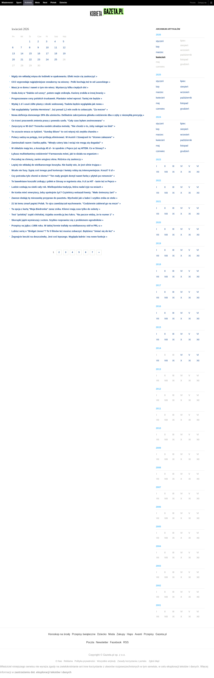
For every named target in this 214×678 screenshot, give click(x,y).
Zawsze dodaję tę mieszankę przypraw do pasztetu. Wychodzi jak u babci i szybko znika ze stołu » (64, 198)
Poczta (192, 3)
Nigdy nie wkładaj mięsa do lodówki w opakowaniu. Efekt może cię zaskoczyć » (54, 76)
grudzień (184, 108)
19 (64, 53)
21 (22, 59)
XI (189, 172)
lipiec (182, 81)
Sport (18, 2)
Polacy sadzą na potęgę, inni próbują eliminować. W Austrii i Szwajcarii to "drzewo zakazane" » (63, 137)
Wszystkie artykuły (106, 661)
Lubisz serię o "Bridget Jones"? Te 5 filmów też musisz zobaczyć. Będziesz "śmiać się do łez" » (63, 231)
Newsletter (102, 642)
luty (157, 46)
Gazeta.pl (161, 634)
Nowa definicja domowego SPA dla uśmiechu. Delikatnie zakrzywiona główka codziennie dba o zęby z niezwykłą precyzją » (78, 115)
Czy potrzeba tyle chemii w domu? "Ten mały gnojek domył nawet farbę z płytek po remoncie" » (63, 176)
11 (55, 47)
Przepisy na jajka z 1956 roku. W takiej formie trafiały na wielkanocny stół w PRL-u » (57, 225)
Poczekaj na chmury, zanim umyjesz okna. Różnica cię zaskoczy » (47, 159)
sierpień (184, 86)
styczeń (159, 41)
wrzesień (184, 92)
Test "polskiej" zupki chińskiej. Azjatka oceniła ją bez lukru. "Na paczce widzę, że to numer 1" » (63, 214)
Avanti (138, 634)
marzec (159, 52)
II (165, 166)
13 (13, 53)
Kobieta (28, 2)
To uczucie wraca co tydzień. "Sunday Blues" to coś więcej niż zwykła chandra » (55, 131)
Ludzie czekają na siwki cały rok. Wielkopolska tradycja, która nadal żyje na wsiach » (57, 187)
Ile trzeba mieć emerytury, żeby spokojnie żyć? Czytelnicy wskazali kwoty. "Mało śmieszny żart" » (64, 192)
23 (39, 59)
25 (55, 59)
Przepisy (149, 634)
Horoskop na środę (59, 634)
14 (22, 53)
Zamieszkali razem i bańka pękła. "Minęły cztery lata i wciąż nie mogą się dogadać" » (57, 142)
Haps (130, 634)
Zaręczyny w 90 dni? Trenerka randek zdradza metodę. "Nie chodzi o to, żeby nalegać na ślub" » (63, 126)
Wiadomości (7, 2)
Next (45, 2)
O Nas (59, 661)
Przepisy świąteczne (84, 634)
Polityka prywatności (85, 661)
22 (30, 59)
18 (55, 53)
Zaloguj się (202, 3)
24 (47, 59)
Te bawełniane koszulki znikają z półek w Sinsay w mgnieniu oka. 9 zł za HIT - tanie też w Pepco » (64, 181)
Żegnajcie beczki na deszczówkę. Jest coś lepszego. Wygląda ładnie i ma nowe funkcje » (59, 236)
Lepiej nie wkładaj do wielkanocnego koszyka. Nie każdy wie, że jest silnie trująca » (56, 165)
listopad (184, 103)
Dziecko (63, 2)
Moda (111, 634)
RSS (126, 642)
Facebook (115, 642)
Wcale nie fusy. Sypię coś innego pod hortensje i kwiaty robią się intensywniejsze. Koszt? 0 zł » (63, 170)
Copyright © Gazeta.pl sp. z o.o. (107, 654)
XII (198, 172)
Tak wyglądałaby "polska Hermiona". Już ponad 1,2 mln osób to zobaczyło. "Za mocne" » (60, 109)
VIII (166, 172)
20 (13, 59)
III (173, 166)
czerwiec (160, 108)
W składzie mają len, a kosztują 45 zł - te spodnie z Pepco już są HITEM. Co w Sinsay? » (59, 148)
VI (198, 166)
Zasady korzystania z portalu (131, 661)
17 (47, 53)
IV (181, 166)
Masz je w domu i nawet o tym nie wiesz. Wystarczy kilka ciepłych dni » (50, 87)
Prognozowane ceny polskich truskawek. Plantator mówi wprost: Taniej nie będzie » (57, 98)
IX (173, 172)
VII (157, 172)
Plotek (53, 2)
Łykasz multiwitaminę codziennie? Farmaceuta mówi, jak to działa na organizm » (55, 153)
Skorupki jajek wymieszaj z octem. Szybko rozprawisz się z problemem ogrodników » (58, 220)
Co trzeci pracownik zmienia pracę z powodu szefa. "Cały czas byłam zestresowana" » (58, 120)
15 (30, 53)
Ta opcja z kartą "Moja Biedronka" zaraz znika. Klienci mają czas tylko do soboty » (56, 209)
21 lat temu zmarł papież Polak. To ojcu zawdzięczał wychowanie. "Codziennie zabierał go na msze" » (66, 203)
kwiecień (160, 97)
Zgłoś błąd (154, 661)
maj (158, 103)
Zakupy (121, 634)
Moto (37, 2)
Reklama (68, 661)
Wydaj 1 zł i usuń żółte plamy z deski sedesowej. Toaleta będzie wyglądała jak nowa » (58, 104)
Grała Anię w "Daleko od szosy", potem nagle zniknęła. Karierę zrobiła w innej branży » (58, 93)
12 (64, 47)
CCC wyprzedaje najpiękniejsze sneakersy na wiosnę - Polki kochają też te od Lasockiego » (61, 82)
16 (39, 53)
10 (47, 47)
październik (186, 97)
